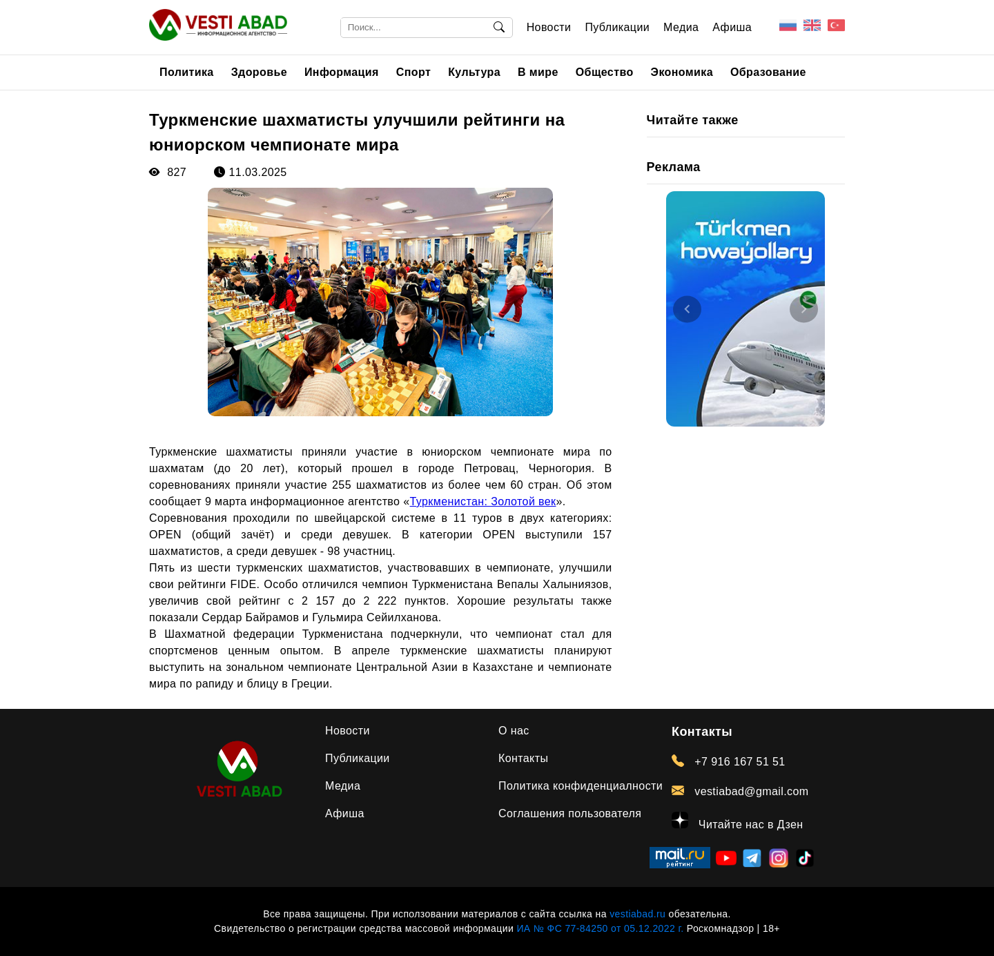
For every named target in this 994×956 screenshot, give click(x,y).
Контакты (523, 758)
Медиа (681, 27)
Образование (768, 72)
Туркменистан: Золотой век (483, 501)
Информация (341, 72)
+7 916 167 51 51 (729, 761)
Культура (474, 72)
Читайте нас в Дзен (737, 821)
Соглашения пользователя (569, 813)
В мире (538, 72)
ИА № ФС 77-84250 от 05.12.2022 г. (599, 928)
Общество (605, 72)
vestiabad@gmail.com (740, 791)
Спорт (413, 72)
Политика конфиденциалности (580, 786)
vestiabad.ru (637, 913)
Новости (549, 27)
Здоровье (259, 72)
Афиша (732, 27)
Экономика (682, 72)
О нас (513, 730)
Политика (186, 72)
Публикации (617, 27)
